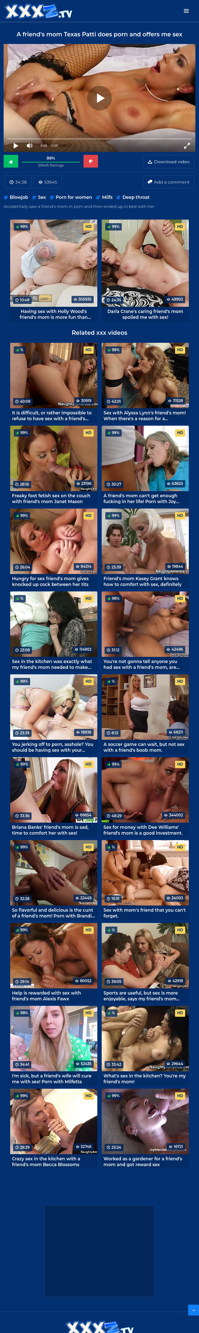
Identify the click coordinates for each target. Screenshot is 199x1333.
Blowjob (19, 197)
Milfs (107, 197)
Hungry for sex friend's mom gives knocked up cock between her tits (50, 581)
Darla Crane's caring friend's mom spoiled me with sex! (145, 314)
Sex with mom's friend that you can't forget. (144, 912)
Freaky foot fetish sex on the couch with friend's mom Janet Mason (51, 498)
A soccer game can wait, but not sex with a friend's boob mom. (143, 747)
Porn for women (74, 197)
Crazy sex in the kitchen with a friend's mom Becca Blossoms (46, 1161)
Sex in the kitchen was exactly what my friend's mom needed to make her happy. (52, 664)
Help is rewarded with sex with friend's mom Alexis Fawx (46, 995)
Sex (42, 197)
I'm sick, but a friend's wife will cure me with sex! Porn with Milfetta (52, 1078)
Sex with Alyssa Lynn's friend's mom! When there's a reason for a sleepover (144, 415)
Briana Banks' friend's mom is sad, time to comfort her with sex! (50, 829)
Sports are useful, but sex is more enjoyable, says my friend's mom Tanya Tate (140, 995)
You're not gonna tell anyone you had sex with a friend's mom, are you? (140, 664)
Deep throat (136, 197)
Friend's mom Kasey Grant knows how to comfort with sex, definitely (142, 581)
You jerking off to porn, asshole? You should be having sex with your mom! (52, 747)
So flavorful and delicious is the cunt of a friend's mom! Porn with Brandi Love (52, 912)
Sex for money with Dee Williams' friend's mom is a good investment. (143, 829)
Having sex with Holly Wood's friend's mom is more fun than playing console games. (54, 314)
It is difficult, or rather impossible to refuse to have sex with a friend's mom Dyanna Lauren (52, 415)
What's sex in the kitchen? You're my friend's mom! (144, 1078)
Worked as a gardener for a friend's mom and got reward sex (142, 1161)
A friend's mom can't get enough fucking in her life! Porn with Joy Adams (140, 498)
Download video (172, 161)
